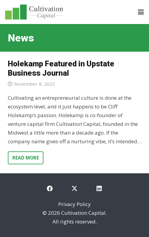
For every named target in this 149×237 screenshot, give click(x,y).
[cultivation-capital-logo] (34, 12)
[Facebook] (49, 188)
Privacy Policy (74, 204)
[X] (74, 188)
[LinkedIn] (99, 188)
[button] (141, 12)
